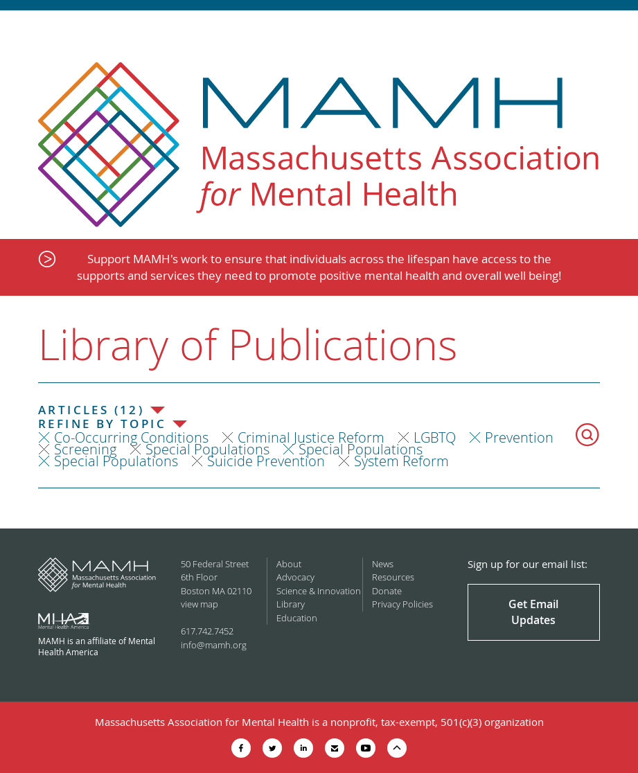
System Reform (401, 461)
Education (296, 618)
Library (290, 604)
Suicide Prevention (266, 461)
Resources (393, 577)
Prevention (519, 437)
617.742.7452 (207, 631)
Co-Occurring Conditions (131, 437)
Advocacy (295, 577)
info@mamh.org (214, 645)
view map (199, 604)
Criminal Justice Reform (311, 437)
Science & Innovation (318, 591)
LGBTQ (435, 437)
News (382, 564)
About (288, 564)
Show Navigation (615, 29)
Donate (387, 591)
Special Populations (207, 449)
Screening (85, 449)
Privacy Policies (402, 604)
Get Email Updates (533, 611)
